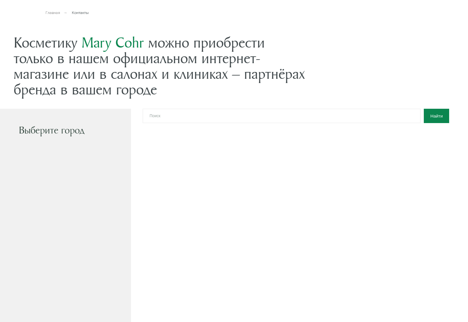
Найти (436, 116)
